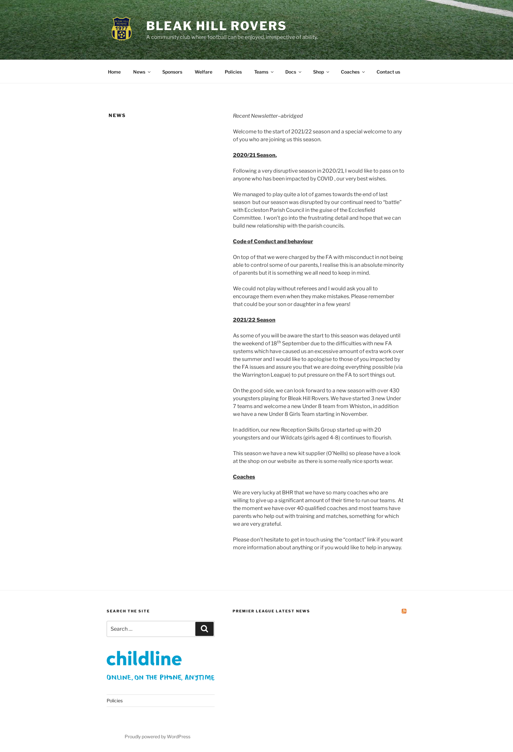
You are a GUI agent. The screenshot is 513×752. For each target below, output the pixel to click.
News (142, 72)
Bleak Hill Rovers (216, 26)
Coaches (353, 72)
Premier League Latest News (271, 611)
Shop (321, 72)
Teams (264, 72)
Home (114, 72)
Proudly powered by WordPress (157, 736)
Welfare (203, 72)
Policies (233, 72)
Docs (293, 72)
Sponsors (172, 72)
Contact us (388, 72)
